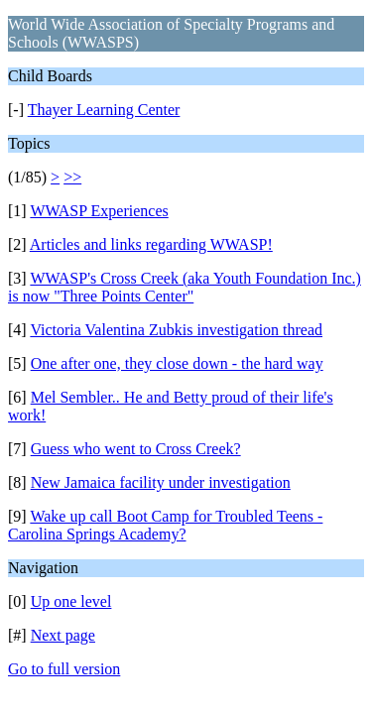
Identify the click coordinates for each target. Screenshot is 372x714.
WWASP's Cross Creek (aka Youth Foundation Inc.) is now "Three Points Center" (184, 287)
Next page (63, 635)
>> (72, 177)
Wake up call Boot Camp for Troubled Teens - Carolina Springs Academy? (165, 525)
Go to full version (64, 668)
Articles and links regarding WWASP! (151, 244)
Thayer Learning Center (104, 109)
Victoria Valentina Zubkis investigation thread (176, 329)
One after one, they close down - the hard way (177, 363)
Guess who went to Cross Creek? (136, 448)
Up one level (71, 601)
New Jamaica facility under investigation (161, 482)
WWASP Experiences (99, 210)
